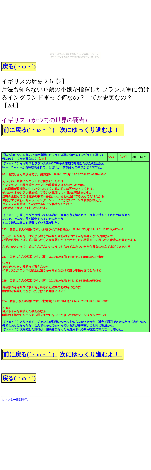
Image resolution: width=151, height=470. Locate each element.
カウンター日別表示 (14, 399)
